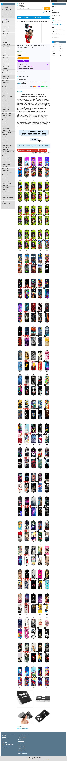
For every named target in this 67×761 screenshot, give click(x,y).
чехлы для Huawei (21, 751)
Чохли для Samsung (6, 27)
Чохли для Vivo (5, 57)
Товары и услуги (5, 19)
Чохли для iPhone (5, 46)
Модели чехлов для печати (7, 14)
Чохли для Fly (5, 70)
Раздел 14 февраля (6, 141)
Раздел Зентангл (5, 185)
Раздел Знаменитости (6, 115)
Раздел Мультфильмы (6, 113)
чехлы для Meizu (21, 746)
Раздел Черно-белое (6, 132)
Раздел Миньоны (5, 117)
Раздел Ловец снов (6, 155)
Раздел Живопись (5, 128)
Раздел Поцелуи (5, 166)
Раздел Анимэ (5, 189)
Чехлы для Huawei (6, 48)
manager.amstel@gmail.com (57, 29)
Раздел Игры (5, 122)
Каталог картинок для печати (8, 744)
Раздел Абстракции (6, 102)
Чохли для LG (5, 29)
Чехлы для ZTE (5, 42)
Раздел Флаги (5, 93)
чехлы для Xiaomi (21, 748)
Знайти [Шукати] (47, 8)
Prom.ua (39, 757)
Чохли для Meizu (5, 37)
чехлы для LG (20, 739)
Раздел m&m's (5, 143)
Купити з (23, 61)
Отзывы (3, 201)
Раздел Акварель (5, 147)
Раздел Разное (5, 138)
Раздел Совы (5, 168)
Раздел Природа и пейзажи (7, 89)
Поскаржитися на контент (33, 759)
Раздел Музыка (5, 82)
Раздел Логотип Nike (6, 157)
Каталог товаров (5, 747)
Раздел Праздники (6, 126)
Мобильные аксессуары (22, 753)
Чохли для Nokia (5, 33)
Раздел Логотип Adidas (7, 172)
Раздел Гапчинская (6, 187)
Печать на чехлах (37, 17)
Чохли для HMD (5, 66)
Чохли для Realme (6, 44)
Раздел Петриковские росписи (6, 192)
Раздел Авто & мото (6, 107)
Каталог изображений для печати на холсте (7, 6)
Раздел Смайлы (5, 119)
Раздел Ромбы (5, 177)
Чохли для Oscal (5, 64)
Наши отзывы (4, 742)
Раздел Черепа (5, 179)
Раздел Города (5, 91)
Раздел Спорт (5, 124)
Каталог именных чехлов (7, 12)
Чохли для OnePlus (6, 61)
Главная (19, 17)
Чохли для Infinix (5, 55)
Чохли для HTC (5, 35)
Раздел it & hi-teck (6, 130)
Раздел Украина (5, 86)
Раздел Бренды (5, 105)
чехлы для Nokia (21, 742)
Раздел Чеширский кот (6, 183)
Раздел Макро (5, 134)
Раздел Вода (5, 149)
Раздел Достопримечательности (7, 96)
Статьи (3, 205)
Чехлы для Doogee (6, 68)
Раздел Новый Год (6, 164)
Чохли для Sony (5, 31)
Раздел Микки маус (6, 160)
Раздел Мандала (5, 195)
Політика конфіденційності (44, 759)
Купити (23, 58)
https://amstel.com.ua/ (56, 20)
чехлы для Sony (21, 741)
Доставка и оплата (6, 203)
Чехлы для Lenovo (6, 24)
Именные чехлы (27, 17)
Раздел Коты (4, 153)
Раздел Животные (6, 80)
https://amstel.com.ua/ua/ (57, 24)
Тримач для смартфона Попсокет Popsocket (7, 73)
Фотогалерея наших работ (7, 17)
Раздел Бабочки (5, 76)
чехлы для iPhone (21, 750)
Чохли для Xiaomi (5, 40)
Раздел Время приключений (8, 151)
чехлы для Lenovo (21, 735)
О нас (3, 199)
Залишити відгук (47, 13)
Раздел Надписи (5, 170)
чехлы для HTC (21, 744)
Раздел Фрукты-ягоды (6, 145)
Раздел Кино (4, 111)
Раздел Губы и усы (6, 181)
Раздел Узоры (5, 136)
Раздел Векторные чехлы (7, 197)
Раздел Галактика (5, 100)
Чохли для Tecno (5, 53)
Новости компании (6, 207)
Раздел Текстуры (5, 98)
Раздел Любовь (5, 84)
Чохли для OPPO (5, 51)
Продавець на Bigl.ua (33, 758)
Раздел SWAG (5, 174)
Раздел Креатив (5, 109)
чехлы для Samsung (22, 737)
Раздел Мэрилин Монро (7, 162)
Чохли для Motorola (6, 59)
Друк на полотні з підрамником (5, 22)
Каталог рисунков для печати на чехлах (6, 10)
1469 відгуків (54, 0)
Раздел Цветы (5, 78)
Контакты (4, 737)
